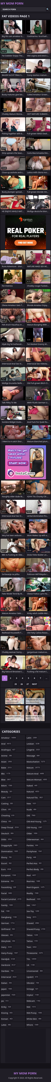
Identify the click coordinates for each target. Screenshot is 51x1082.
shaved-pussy (36, 929)
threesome (35, 953)
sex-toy (33, 911)
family (7, 905)
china (6, 821)
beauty (7, 791)
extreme (7, 881)
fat (5, 911)
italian (6, 983)
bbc (6, 774)
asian (7, 762)
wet (31, 1007)
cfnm (6, 809)
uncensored (35, 971)
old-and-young (37, 821)
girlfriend (8, 929)
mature (34, 768)
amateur (9, 738)
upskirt (33, 977)
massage (33, 756)
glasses (7, 935)
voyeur (33, 995)
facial (7, 893)
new (32, 803)
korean (7, 1019)
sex (32, 905)
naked (32, 785)
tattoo (33, 941)
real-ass (34, 881)
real (32, 875)
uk (31, 965)
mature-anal (35, 774)
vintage (33, 989)
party (32, 857)
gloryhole (8, 941)
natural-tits (35, 797)
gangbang (9, 917)
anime (7, 756)
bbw (6, 780)
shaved (33, 923)
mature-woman (37, 780)
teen (32, 947)
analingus (8, 750)
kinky (6, 1007)
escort (6, 863)
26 (22, 684)
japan (7, 989)
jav (5, 1001)
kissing (7, 1013)
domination (10, 851)
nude (32, 809)
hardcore (8, 965)
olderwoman (35, 839)
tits (32, 959)
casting (7, 803)
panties (33, 845)
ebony (6, 857)
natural (33, 791)
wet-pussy (35, 1013)
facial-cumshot (11, 899)
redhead (34, 899)
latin (32, 738)
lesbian (33, 744)
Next (34, 684)
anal (6, 744)
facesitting (9, 887)
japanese (8, 995)
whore (33, 1025)
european (8, 875)
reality (33, 893)
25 (16, 684)
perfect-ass (34, 863)
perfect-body (35, 869)
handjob (8, 959)
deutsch (7, 833)
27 (28, 684)
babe (6, 768)
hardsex (7, 971)
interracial (9, 977)
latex (6, 1025)
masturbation (36, 762)
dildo (6, 839)
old (31, 815)
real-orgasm (36, 887)
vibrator (33, 983)
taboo (32, 935)
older (32, 833)
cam (6, 797)
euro (6, 869)
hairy (6, 947)
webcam (34, 1001)
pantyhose (35, 851)
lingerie (34, 750)
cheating (8, 815)
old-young (35, 827)
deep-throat (10, 827)
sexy (32, 917)
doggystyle (9, 845)
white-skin (34, 1019)
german (8, 923)
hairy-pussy (9, 953)
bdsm (7, 785)
